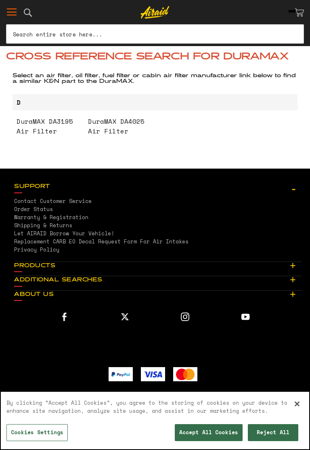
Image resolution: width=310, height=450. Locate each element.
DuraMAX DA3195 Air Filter (45, 126)
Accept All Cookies (208, 432)
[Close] (297, 404)
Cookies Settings (37, 432)
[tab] (158, 187)
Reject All (273, 432)
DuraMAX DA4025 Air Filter (116, 126)
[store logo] (155, 12)
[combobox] (155, 34)
